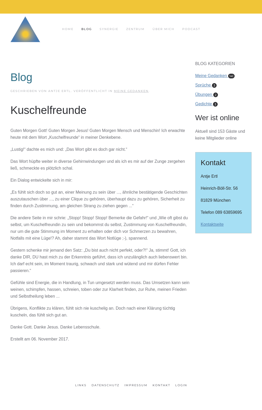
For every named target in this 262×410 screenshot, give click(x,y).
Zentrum (135, 29)
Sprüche (206, 85)
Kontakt (161, 385)
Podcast (191, 29)
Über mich (163, 29)
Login (181, 385)
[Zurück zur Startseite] (25, 29)
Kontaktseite (212, 224)
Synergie (109, 29)
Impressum (136, 385)
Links (81, 385)
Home (68, 29)
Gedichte (206, 104)
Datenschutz (105, 385)
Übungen (206, 94)
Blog (86, 29)
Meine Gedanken (131, 91)
